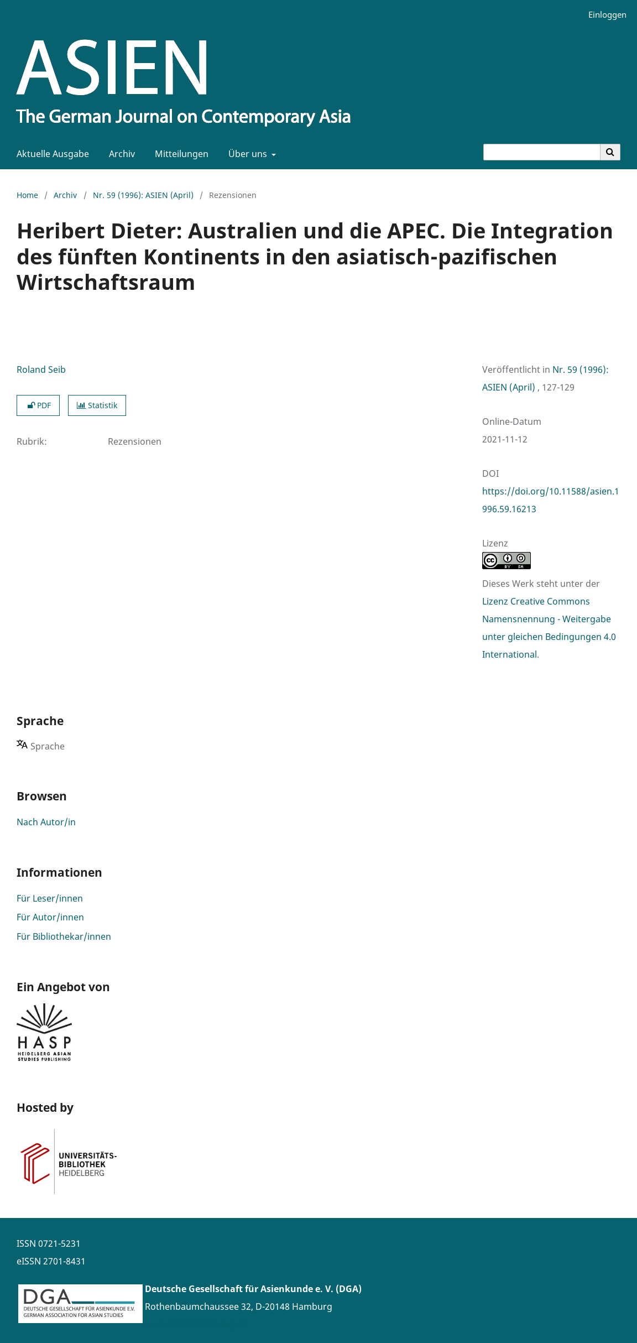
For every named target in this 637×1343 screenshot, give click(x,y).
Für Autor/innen (50, 917)
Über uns (246, 154)
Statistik (97, 405)
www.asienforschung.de (196, 1324)
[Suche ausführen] (610, 152)
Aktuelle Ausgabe (50, 154)
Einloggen (603, 14)
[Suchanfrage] (542, 152)
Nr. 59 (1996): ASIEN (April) (143, 195)
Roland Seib (41, 369)
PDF (38, 405)
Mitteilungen (179, 154)
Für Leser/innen (50, 898)
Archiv (120, 154)
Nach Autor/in (46, 822)
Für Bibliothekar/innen (64, 936)
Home (27, 195)
